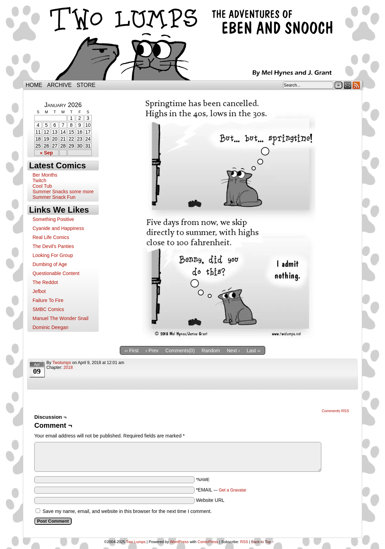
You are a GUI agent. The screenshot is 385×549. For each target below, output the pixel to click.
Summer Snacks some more (63, 191)
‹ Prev (151, 350)
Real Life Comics (51, 237)
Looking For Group (53, 255)
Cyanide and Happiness (58, 228)
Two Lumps (192, 41)
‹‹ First (131, 350)
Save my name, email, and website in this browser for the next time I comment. (127, 511)
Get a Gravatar (232, 490)
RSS (356, 85)
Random (211, 350)
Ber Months (45, 175)
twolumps (61, 362)
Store (86, 85)
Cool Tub (42, 186)
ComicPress (208, 542)
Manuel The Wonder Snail (60, 318)
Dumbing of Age (50, 264)
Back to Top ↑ (262, 542)
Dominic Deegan (51, 327)
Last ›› (254, 350)
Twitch (39, 180)
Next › (233, 350)
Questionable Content (56, 273)
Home (34, 85)
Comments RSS (335, 411)
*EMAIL (221, 490)
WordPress (179, 542)
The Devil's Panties (53, 246)
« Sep (46, 153)
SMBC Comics (48, 309)
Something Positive (53, 219)
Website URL (210, 500)
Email (347, 85)
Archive (59, 85)
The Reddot (45, 282)
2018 (68, 367)
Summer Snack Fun (54, 197)
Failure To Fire (48, 300)
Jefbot (39, 291)
